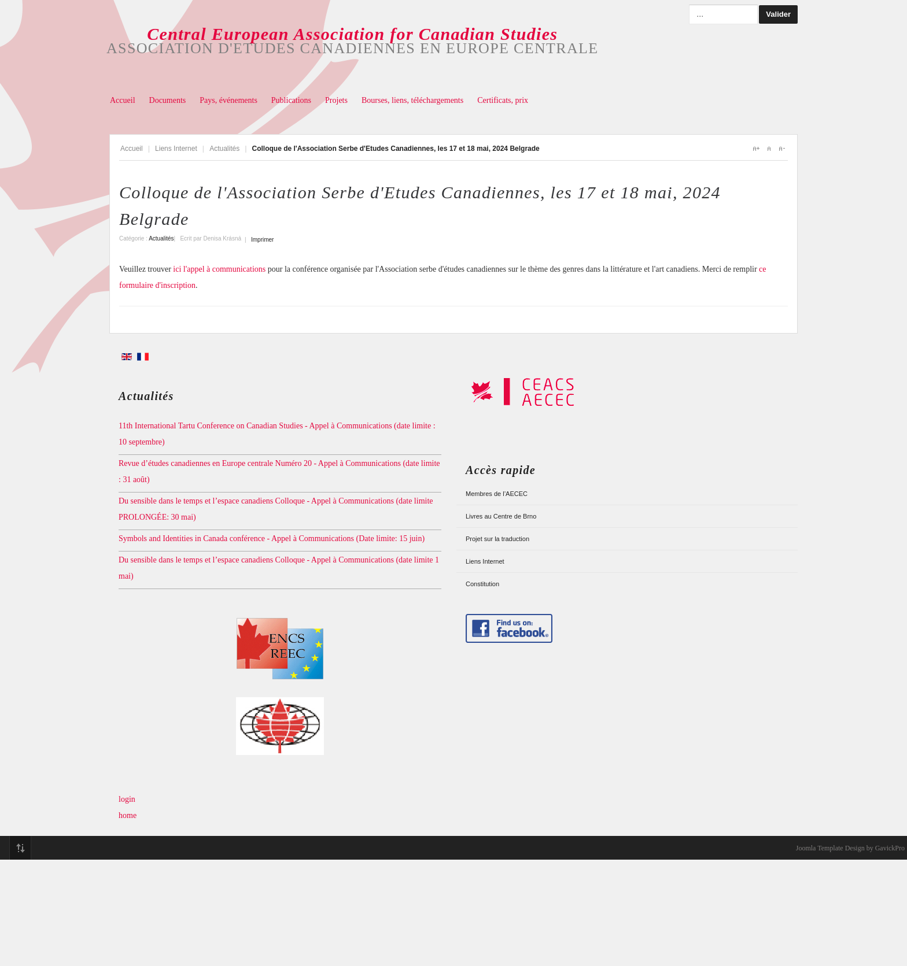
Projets (336, 100)
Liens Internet (176, 149)
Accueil (122, 100)
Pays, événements (228, 100)
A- (781, 148)
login (127, 799)
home (128, 815)
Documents (167, 100)
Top (20, 848)
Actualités (224, 149)
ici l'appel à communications (220, 269)
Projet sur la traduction (497, 538)
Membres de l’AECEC (497, 493)
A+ (756, 148)
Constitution (482, 583)
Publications (291, 100)
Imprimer (262, 239)
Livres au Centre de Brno (501, 516)
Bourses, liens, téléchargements (412, 100)
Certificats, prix (502, 100)
